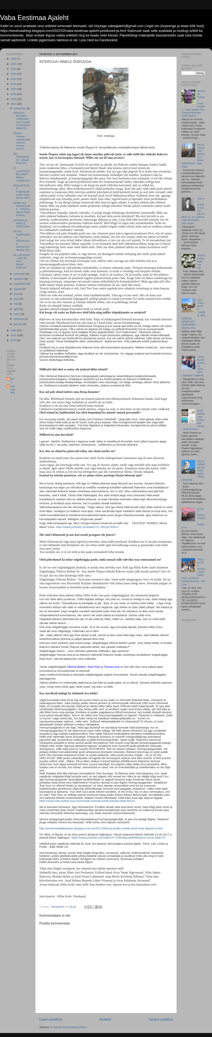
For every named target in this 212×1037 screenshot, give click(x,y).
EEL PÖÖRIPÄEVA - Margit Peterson (21, 158)
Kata (12, 380)
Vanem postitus (160, 1019)
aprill (17, 309)
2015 (14, 335)
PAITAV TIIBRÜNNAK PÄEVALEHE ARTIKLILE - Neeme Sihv (22, 240)
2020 (14, 88)
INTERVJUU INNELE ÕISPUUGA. (21, 223)
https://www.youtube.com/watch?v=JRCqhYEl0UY (87, 527)
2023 (14, 73)
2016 (14, 330)
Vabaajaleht (13, 389)
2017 (14, 104)
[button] (106, 901)
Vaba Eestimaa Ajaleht (34, 18)
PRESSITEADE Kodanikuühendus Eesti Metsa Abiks (21, 191)
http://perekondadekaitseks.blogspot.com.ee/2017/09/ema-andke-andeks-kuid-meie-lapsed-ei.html (101, 828)
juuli (16, 293)
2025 (14, 63)
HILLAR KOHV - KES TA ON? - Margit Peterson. (21, 261)
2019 (14, 94)
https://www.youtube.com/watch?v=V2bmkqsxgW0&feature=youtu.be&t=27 (118, 837)
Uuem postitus (50, 1019)
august (18, 288)
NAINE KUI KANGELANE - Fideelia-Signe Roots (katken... (21, 209)
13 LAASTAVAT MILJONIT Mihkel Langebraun (21, 174)
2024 (14, 68)
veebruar (19, 318)
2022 (14, 79)
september (20, 283)
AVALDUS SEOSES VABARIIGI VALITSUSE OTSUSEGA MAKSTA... (21, 120)
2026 (14, 58)
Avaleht (105, 1019)
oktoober (19, 278)
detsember (20, 108)
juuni (17, 298)
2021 (14, 84)
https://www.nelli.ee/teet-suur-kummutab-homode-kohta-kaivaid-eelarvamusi (87, 800)
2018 (14, 99)
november (20, 273)
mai (16, 303)
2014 (14, 340)
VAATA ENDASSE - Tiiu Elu (201, 261)
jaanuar (18, 324)
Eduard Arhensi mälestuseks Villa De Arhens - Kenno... (21, 141)
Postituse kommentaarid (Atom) (69, 1027)
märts (17, 313)
